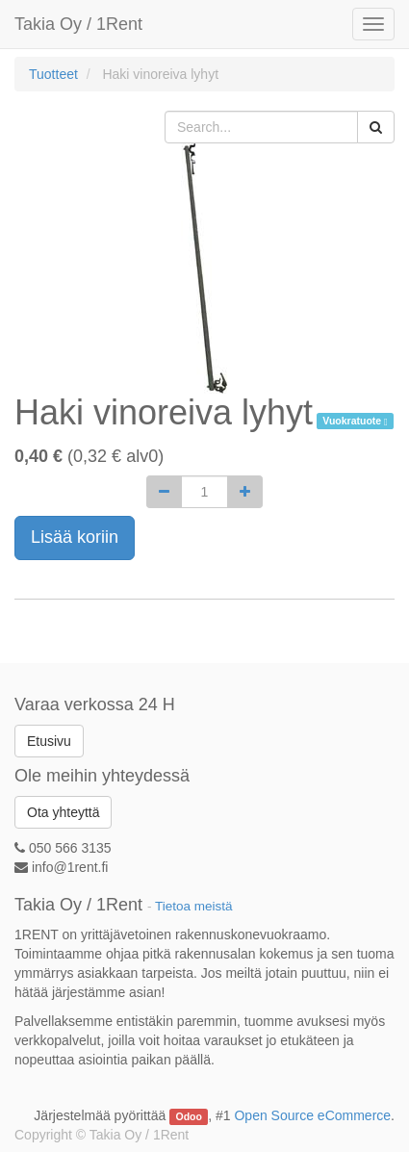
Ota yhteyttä (63, 812)
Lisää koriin (74, 537)
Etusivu (49, 741)
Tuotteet (53, 74)
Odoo (189, 1116)
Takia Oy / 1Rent (78, 24)
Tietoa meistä (194, 906)
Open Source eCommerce (312, 1115)
